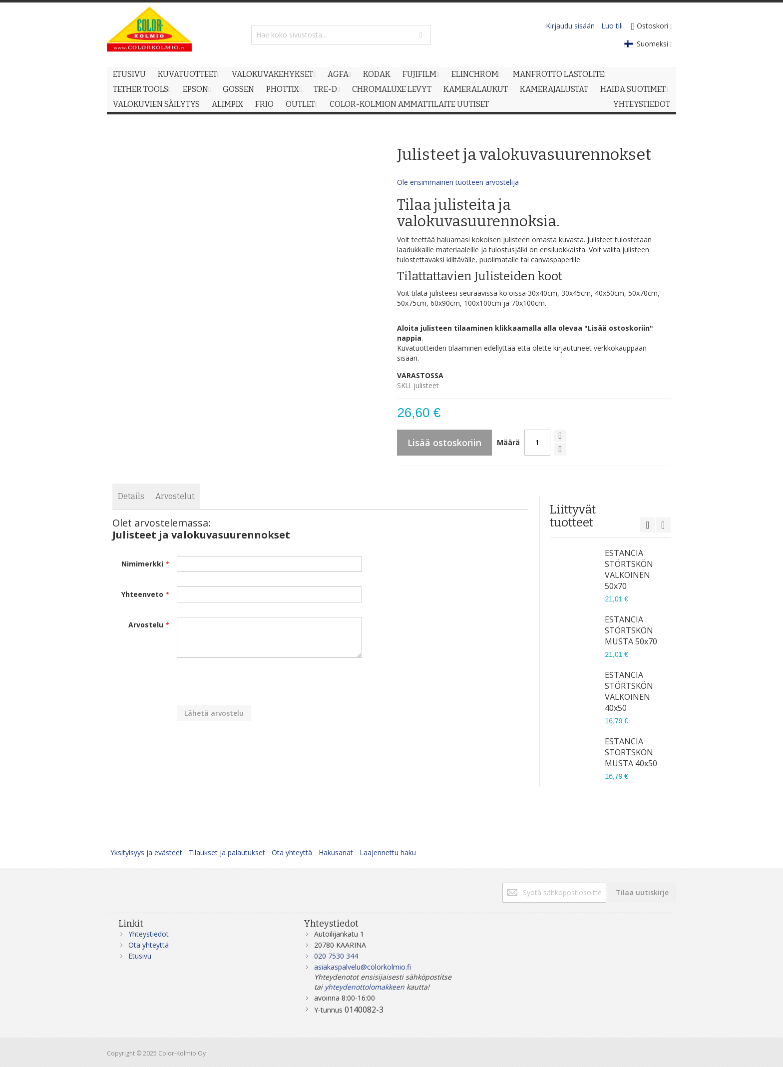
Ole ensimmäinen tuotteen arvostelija (458, 182)
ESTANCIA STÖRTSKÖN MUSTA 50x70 (631, 630)
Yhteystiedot (148, 934)
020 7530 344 (336, 956)
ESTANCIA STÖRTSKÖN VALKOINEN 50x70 (629, 569)
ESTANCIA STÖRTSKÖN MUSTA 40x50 (631, 752)
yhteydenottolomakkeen (364, 987)
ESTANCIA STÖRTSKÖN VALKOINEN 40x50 (629, 691)
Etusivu (139, 956)
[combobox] (341, 35)
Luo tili (612, 25)
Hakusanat (336, 852)
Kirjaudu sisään (570, 25)
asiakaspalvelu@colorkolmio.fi (362, 967)
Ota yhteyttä (292, 852)
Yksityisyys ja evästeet (146, 852)
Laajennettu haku (388, 852)
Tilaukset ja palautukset (227, 852)
